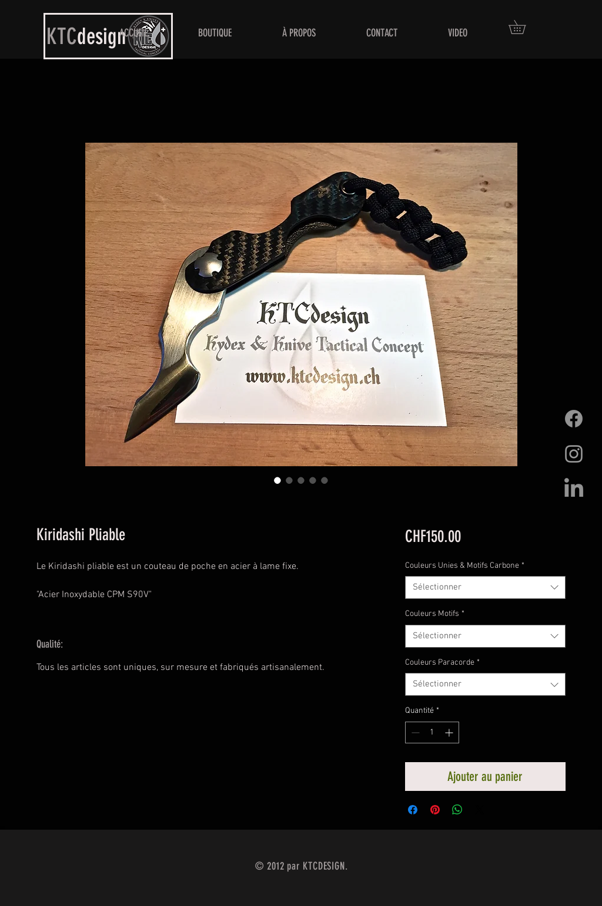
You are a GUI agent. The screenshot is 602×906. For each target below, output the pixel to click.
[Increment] (450, 732)
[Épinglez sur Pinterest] (435, 810)
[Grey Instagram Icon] (574, 454)
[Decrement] (414, 732)
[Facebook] (574, 418)
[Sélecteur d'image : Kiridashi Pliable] (277, 480)
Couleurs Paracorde (442, 663)
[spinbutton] (432, 732)
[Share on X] (480, 810)
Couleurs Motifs (434, 614)
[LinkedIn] (574, 489)
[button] (524, 27)
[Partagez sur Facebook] (413, 810)
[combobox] (485, 587)
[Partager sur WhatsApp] (457, 810)
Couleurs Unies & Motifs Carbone (464, 566)
